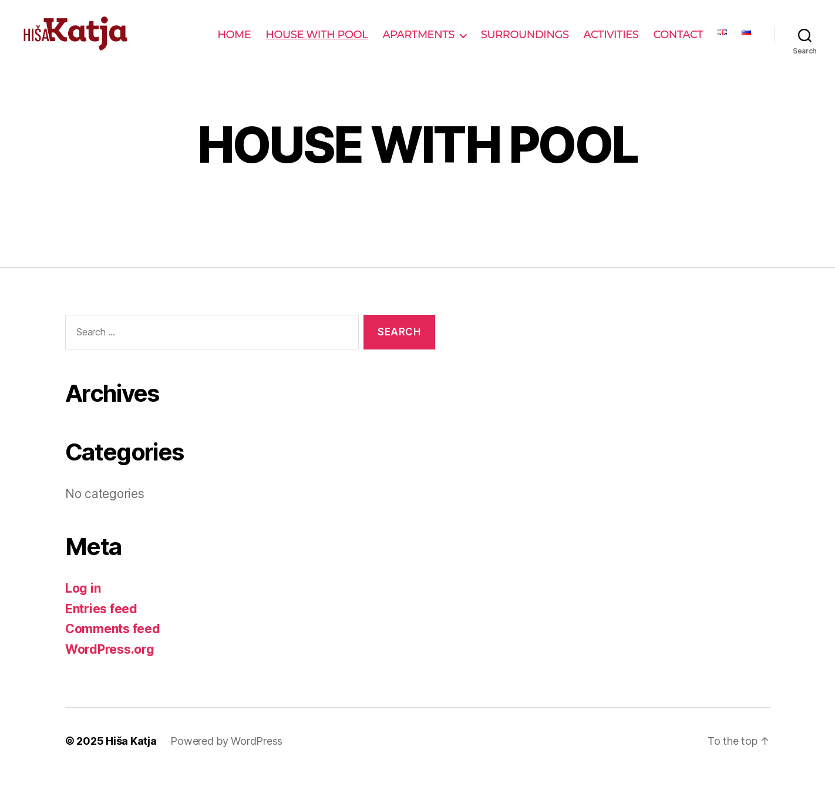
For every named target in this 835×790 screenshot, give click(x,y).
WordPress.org (109, 664)
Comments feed (112, 644)
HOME (234, 42)
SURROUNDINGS (525, 42)
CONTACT (678, 42)
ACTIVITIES (611, 42)
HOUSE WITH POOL (316, 42)
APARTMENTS (418, 42)
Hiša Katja (131, 757)
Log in (82, 604)
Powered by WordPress (226, 757)
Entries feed (101, 624)
